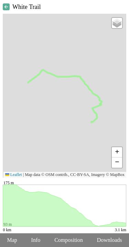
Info (36, 240)
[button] (117, 23)
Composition (68, 240)
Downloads (109, 240)
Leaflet (13, 174)
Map (12, 240)
